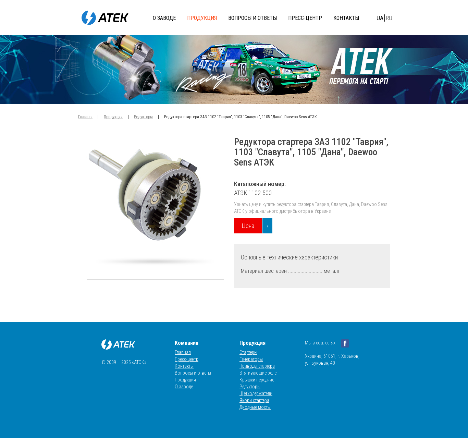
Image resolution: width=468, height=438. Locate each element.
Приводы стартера (257, 366)
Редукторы (143, 116)
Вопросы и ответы (252, 18)
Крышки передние (256, 379)
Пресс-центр (305, 18)
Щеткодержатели (255, 393)
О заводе (164, 18)
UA (380, 18)
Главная (85, 116)
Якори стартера (254, 400)
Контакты (346, 18)
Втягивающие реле (257, 373)
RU (389, 18)
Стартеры (248, 352)
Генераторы (251, 359)
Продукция (202, 18)
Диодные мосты (255, 407)
